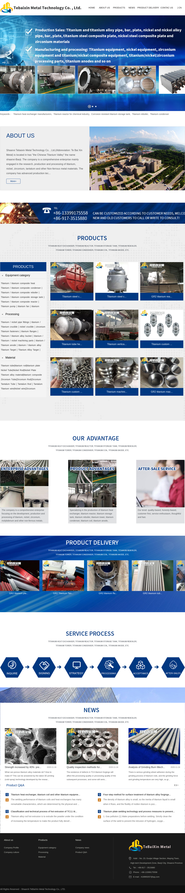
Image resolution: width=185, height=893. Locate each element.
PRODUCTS (119, 7)
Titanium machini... (117, 391)
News (78, 840)
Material (10, 357)
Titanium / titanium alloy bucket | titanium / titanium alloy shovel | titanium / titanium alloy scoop (22, 336)
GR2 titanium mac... (162, 391)
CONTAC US (167, 7)
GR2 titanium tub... (153, 593)
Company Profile (11, 847)
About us (8, 840)
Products (42, 840)
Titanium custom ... (161, 344)
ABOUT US (104, 7)
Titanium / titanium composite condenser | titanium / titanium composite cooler (21, 288)
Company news (82, 847)
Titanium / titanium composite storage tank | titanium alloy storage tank (22, 297)
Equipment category (17, 275)
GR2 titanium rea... (161, 296)
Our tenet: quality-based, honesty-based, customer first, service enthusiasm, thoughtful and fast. (159, 513)
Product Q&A (81, 852)
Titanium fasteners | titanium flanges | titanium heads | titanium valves (19, 332)
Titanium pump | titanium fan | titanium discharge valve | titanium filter (20, 307)
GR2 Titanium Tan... (64, 593)
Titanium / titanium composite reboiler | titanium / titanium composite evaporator (20, 293)
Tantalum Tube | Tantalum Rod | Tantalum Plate (21, 384)
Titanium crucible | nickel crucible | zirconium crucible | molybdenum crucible (23, 327)
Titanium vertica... (117, 344)
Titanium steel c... (72, 296)
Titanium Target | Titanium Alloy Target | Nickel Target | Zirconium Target (20, 350)
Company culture (11, 852)
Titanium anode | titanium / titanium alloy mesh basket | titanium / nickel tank (21, 345)
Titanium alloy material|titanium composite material (21, 375)
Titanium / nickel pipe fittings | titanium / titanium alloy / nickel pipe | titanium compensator (21, 322)
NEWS (132, 7)
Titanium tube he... (72, 344)
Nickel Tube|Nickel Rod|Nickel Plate (18, 370)
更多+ (176, 785)
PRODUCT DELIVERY (148, 7)
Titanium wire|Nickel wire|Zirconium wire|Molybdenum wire (18, 389)
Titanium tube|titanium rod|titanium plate (20, 365)
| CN (179, 7)
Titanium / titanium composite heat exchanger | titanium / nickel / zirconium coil (23, 284)
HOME (91, 7)
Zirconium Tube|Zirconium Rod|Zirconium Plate (21, 380)
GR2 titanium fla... (108, 593)
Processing (12, 314)
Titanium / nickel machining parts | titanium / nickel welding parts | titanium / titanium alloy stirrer (23, 341)
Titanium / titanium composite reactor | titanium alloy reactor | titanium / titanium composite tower (21, 302)
